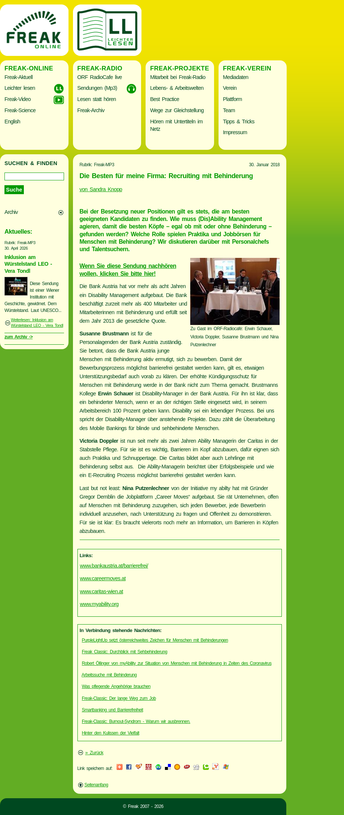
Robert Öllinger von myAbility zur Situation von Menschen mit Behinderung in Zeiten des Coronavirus (176, 663)
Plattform (232, 99)
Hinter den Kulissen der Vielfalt (110, 733)
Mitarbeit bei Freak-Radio (177, 77)
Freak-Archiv (91, 110)
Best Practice (164, 99)
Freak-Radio (99, 68)
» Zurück (94, 752)
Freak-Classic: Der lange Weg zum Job (119, 698)
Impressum (235, 132)
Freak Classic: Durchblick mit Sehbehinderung (124, 651)
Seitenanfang (96, 784)
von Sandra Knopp (101, 189)
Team (229, 110)
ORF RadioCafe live (99, 77)
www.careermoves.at (103, 578)
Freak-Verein (247, 68)
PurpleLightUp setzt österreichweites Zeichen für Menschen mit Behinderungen (155, 640)
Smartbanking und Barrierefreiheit (112, 710)
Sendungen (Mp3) (97, 88)
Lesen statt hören (96, 99)
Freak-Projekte (179, 68)
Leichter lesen (19, 88)
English (12, 121)
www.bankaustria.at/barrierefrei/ (114, 566)
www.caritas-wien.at (101, 591)
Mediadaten (235, 77)
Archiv (11, 212)
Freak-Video (17, 99)
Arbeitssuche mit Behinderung (109, 674)
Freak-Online (28, 68)
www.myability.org (99, 604)
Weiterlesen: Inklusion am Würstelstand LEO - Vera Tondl (37, 323)
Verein (229, 88)
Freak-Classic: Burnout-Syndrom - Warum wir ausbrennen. (136, 721)
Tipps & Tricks (239, 121)
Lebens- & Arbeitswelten (176, 88)
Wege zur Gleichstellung (177, 110)
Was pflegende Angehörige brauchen (116, 686)
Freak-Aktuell (18, 77)
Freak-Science (19, 110)
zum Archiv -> (18, 336)
